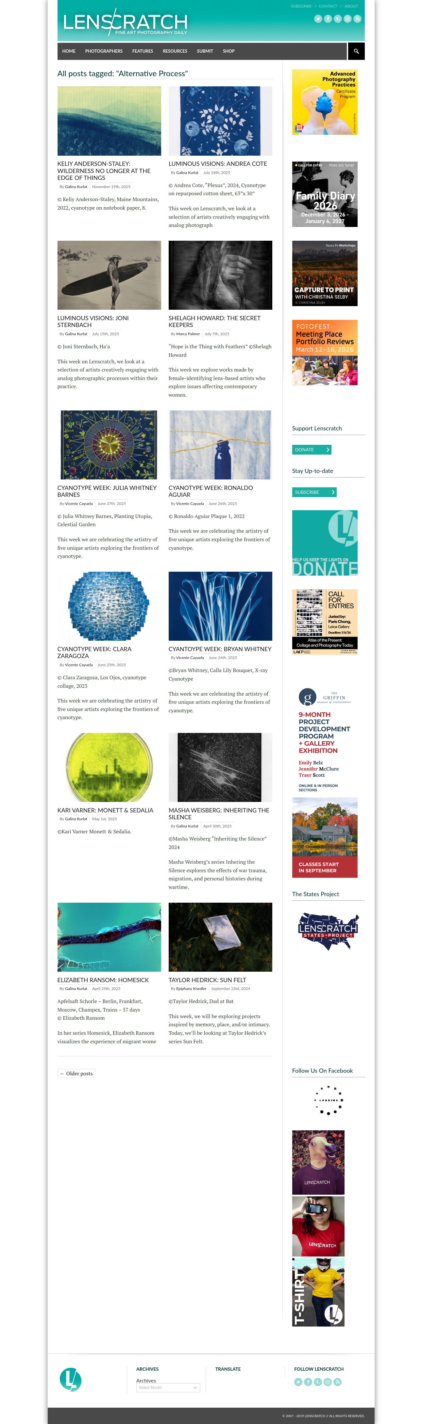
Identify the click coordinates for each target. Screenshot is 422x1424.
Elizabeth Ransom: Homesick (103, 979)
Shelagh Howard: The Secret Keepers (215, 321)
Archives (146, 1380)
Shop (229, 51)
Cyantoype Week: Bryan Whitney (220, 648)
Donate (304, 449)
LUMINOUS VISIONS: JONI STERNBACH (93, 321)
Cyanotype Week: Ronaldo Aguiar (211, 491)
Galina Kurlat (76, 186)
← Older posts (76, 1073)
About (351, 6)
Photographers (104, 51)
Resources (175, 51)
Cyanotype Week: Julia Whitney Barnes (107, 491)
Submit (205, 51)
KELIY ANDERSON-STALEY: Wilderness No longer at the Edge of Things (104, 170)
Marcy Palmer (188, 333)
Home (69, 51)
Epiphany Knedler (191, 988)
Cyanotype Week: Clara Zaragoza (94, 652)
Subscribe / (303, 6)
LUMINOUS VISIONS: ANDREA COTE (218, 163)
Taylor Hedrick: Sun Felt (207, 979)
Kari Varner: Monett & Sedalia (106, 810)
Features (142, 51)
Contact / (330, 6)
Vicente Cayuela (79, 503)
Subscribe (307, 492)
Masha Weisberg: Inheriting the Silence (219, 814)
